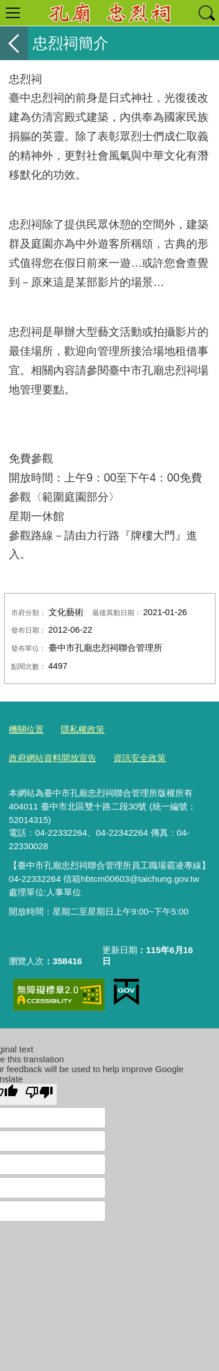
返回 (14, 43)
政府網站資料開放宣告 (52, 758)
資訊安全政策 (139, 758)
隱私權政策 (83, 729)
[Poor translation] (39, 1094)
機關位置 (26, 729)
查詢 (206, 13)
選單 (13, 13)
